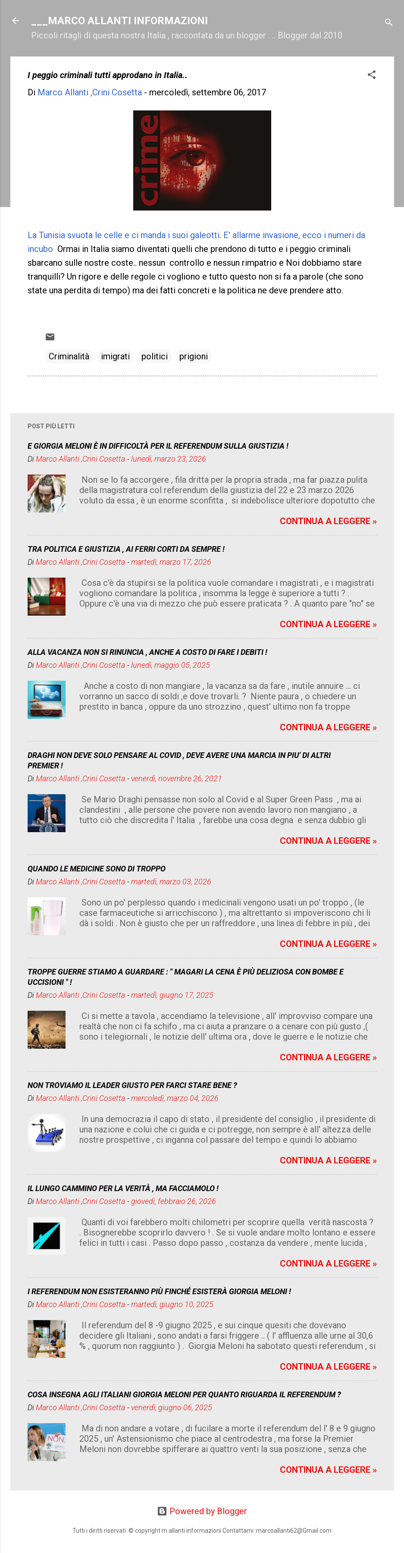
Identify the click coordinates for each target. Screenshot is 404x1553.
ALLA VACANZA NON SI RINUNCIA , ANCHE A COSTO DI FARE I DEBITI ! (147, 652)
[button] (371, 75)
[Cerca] (389, 23)
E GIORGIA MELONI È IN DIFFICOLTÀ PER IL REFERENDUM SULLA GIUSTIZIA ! (158, 445)
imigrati (115, 356)
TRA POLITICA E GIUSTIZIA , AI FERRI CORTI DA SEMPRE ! (126, 548)
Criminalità (69, 356)
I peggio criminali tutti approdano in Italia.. (108, 75)
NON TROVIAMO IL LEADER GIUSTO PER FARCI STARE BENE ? (132, 1085)
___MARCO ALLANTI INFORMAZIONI (119, 21)
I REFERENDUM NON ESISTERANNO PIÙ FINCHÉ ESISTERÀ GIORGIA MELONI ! (159, 1291)
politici (154, 356)
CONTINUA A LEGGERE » (328, 521)
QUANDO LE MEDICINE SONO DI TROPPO (97, 868)
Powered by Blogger (202, 1511)
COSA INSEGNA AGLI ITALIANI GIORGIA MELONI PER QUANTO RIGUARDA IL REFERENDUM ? (184, 1394)
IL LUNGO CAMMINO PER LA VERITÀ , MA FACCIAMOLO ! (123, 1188)
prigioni (193, 356)
